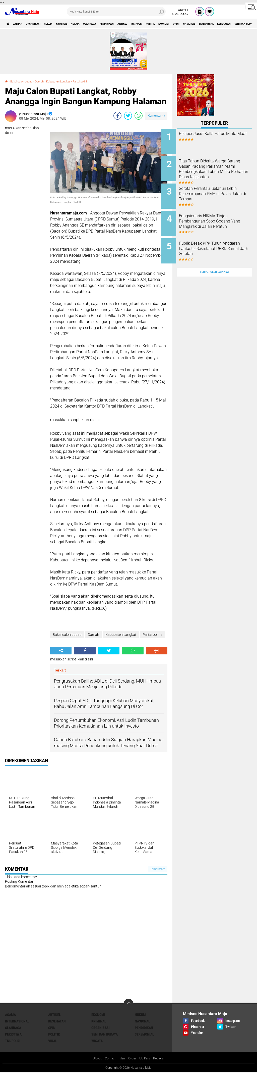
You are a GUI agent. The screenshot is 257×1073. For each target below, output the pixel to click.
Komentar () (156, 115)
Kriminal (82, 24)
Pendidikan (143, 24)
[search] (116, 11)
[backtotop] (128, 1004)
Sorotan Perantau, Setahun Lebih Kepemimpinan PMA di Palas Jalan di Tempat (219, 189)
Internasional (17, 1021)
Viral (52, 1041)
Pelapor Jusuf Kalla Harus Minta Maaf (217, 136)
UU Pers (147, 1059)
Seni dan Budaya (104, 1034)
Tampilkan (157, 869)
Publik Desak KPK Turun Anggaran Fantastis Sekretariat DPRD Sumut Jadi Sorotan (219, 243)
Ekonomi (222, 24)
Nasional (142, 1021)
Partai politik (99, 81)
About (93, 1059)
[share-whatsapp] (139, 116)
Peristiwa (13, 1034)
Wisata (97, 1041)
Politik (204, 24)
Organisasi (43, 24)
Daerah (23, 24)
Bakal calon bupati (25, 81)
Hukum (64, 24)
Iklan (121, 1059)
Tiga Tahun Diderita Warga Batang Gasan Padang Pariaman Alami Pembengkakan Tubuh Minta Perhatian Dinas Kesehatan (219, 169)
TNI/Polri (184, 24)
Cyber (132, 1059)
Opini (239, 24)
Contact (108, 1059)
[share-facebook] (117, 116)
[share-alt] (61, 650)
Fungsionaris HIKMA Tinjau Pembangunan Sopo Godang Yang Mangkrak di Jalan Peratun (219, 217)
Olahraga (120, 24)
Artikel (164, 24)
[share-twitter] (128, 116)
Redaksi (162, 1059)
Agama (101, 24)
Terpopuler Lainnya (214, 259)
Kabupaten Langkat (71, 81)
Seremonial (144, 1034)
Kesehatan (57, 1021)
